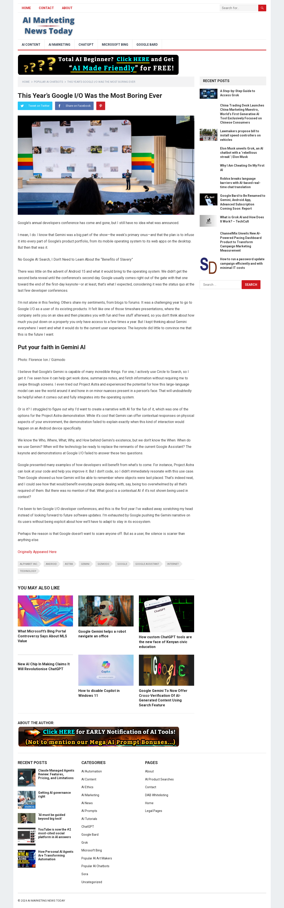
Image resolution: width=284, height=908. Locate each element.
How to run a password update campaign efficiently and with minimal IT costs (242, 263)
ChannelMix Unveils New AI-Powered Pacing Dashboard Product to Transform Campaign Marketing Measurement (241, 242)
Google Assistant (147, 564)
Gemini (85, 564)
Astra (69, 564)
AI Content (31, 44)
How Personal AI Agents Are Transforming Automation (55, 855)
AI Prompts (89, 811)
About (67, 8)
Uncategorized (91, 882)
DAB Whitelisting (156, 795)
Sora (84, 874)
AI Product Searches (159, 779)
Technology (28, 571)
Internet (173, 564)
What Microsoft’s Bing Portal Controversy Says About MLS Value (42, 636)
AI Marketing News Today (46, 900)
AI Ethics (87, 787)
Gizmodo (103, 564)
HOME (26, 8)
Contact (46, 8)
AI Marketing (59, 44)
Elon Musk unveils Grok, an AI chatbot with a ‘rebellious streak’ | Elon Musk (241, 153)
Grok (84, 842)
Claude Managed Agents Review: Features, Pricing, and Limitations (56, 774)
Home (26, 81)
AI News (87, 803)
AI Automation (91, 771)
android (51, 564)
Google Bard (147, 44)
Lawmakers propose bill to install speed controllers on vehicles (240, 135)
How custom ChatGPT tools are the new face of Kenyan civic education (165, 642)
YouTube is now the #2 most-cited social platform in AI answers (54, 833)
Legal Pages (153, 811)
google (122, 564)
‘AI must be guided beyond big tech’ (51, 816)
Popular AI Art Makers (96, 858)
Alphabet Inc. (29, 564)
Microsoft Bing (115, 44)
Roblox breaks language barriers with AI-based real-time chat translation (240, 183)
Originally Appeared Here (37, 552)
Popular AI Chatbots (48, 81)
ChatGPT (86, 44)
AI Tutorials (89, 819)
